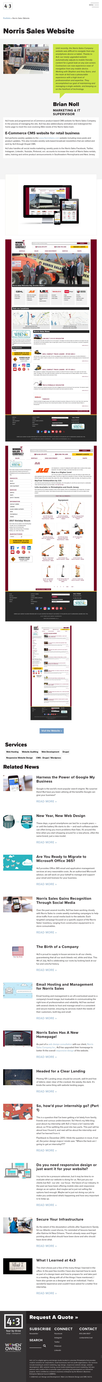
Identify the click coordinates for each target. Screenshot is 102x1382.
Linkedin (57, 1350)
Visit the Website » (51, 730)
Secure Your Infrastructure (59, 1219)
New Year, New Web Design (60, 815)
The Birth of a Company (57, 946)
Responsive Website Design (19, 757)
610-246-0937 (84, 1334)
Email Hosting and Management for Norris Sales (64, 986)
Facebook (58, 1334)
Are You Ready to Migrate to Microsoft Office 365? (61, 858)
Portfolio (7, 18)
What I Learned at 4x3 (56, 1260)
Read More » (46, 801)
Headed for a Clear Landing (60, 1071)
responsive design (65, 1050)
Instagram (58, 1338)
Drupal (66, 752)
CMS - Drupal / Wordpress (48, 757)
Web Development (50, 752)
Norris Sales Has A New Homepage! (57, 1034)
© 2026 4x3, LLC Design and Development (44, 1377)
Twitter (57, 1342)
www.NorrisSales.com (49, 138)
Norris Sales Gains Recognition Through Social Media (63, 900)
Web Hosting (12, 752)
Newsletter (33, 1334)
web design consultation (60, 1044)
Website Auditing (30, 752)
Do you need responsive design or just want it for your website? (66, 1167)
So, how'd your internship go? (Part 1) (67, 1108)
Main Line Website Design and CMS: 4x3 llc (76, 1377)
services (94, 1363)
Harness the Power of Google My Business (65, 779)
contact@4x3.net (86, 1338)
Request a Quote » (53, 1317)
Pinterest (57, 1346)
